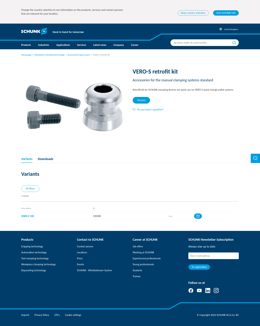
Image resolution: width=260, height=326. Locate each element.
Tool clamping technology (35, 258)
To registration (199, 267)
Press (80, 258)
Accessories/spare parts (77, 54)
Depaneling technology (33, 270)
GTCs (57, 315)
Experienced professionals (147, 258)
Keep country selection (193, 12)
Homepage (26, 54)
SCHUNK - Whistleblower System (94, 270)
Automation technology (34, 252)
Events (80, 264)
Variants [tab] (141, 100)
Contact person (85, 246)
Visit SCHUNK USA (226, 12)
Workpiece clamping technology (48, 54)
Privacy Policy (41, 315)
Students (137, 270)
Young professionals (143, 264)
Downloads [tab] (45, 159)
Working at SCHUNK (143, 252)
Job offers (138, 246)
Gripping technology (32, 246)
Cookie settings (73, 315)
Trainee (137, 276)
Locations (82, 252)
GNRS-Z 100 (27, 216)
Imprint (25, 315)
